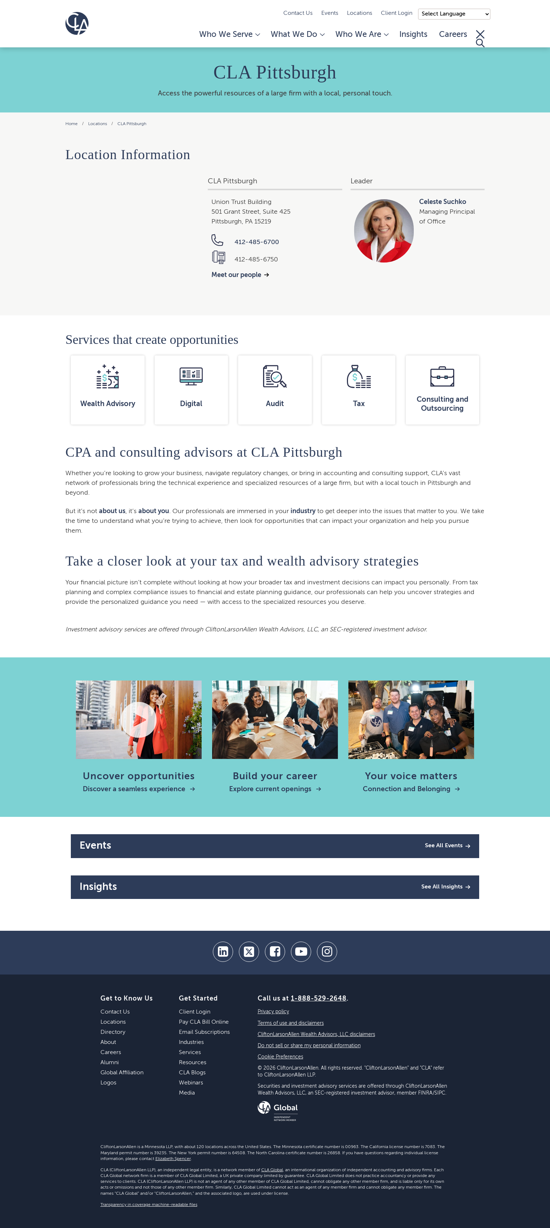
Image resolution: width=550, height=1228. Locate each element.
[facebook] (275, 952)
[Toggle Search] (480, 38)
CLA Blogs (192, 1073)
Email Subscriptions (204, 1032)
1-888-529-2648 (319, 998)
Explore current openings (275, 789)
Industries (191, 1042)
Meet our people (236, 275)
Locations (359, 13)
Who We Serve (229, 35)
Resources (192, 1063)
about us (112, 511)
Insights (413, 35)
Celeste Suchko (442, 202)
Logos (108, 1083)
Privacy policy (273, 1011)
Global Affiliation (121, 1073)
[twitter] (249, 952)
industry (303, 511)
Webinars (191, 1083)
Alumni (109, 1063)
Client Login (396, 13)
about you (153, 511)
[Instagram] (327, 952)
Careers (453, 35)
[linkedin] (223, 952)
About (108, 1042)
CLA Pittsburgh (131, 124)
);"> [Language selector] (454, 14)
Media (187, 1093)
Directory (112, 1032)
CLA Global (272, 1170)
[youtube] (301, 952)
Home (71, 124)
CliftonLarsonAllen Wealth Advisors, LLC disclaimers (316, 1034)
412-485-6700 (245, 242)
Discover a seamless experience (139, 789)
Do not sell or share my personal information (309, 1045)
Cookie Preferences (280, 1056)
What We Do (297, 35)
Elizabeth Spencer (173, 1159)
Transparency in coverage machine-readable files (148, 1205)
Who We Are (361, 35)
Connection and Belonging (411, 789)
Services (190, 1053)
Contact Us (298, 13)
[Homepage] (77, 23)
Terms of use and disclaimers (291, 1023)
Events (329, 13)
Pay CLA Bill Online (204, 1022)
